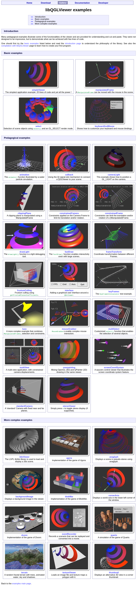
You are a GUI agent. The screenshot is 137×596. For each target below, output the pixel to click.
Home (29, 3)
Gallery (62, 3)
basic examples (31, 43)
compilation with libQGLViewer (15, 46)
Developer (103, 3)
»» (32, 17)
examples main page (21, 583)
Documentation (82, 3)
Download (46, 3)
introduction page (73, 43)
